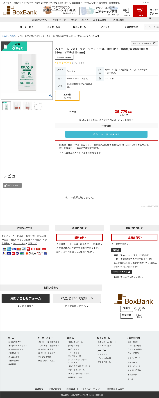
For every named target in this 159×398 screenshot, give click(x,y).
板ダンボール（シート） (108, 341)
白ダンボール (73, 349)
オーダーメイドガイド (17, 345)
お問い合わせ (119, 19)
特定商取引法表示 (115, 388)
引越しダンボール (75, 341)
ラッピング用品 (134, 369)
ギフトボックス (134, 366)
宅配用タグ (132, 374)
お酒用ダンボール (75, 377)
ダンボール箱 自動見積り (48, 341)
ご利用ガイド (59, 19)
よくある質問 (99, 19)
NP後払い (37, 239)
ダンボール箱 (73, 345)
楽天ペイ (32, 243)
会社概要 (12, 364)
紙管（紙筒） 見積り (46, 360)
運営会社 (70, 388)
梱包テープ (132, 362)
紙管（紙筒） (133, 341)
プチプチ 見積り (45, 356)
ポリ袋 (130, 379)
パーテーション (104, 345)
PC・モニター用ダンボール (79, 373)
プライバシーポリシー (91, 388)
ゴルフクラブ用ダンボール (79, 366)
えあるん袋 (102, 354)
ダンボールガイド (79, 19)
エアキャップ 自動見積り (48, 345)
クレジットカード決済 (12, 235)
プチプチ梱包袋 (104, 358)
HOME (4, 36)
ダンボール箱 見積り (46, 349)
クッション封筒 (134, 345)
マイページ (153, 9)
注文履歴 (153, 13)
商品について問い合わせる (106, 134)
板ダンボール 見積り (46, 353)
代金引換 (30, 235)
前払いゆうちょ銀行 (20, 239)
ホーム (11, 337)
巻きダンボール (134, 357)
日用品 (12, 36)
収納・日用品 (133, 353)
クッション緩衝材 (135, 349)
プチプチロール (104, 362)
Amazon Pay (19, 243)
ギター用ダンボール (76, 369)
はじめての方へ (39, 19)
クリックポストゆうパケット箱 (74, 354)
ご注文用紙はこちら (75, 306)
